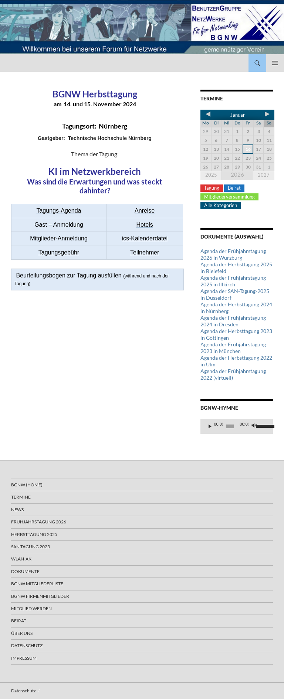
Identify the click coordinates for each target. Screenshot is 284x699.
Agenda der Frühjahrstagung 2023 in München (233, 347)
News (17, 509)
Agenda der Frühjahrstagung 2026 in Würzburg (233, 254)
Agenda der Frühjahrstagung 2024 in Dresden (233, 320)
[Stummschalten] (254, 426)
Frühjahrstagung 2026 (38, 522)
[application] (236, 426)
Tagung (211, 188)
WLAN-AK (21, 559)
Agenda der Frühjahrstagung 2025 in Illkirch (233, 280)
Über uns (22, 633)
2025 (211, 175)
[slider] (230, 426)
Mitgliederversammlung (229, 197)
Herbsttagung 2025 (34, 534)
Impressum (24, 658)
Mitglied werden (31, 608)
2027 (264, 175)
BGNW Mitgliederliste (37, 583)
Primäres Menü (275, 63)
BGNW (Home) (27, 484)
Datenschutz (27, 645)
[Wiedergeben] (210, 426)
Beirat (234, 188)
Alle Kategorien (220, 205)
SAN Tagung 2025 (30, 546)
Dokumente (25, 571)
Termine (21, 497)
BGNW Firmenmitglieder (40, 596)
